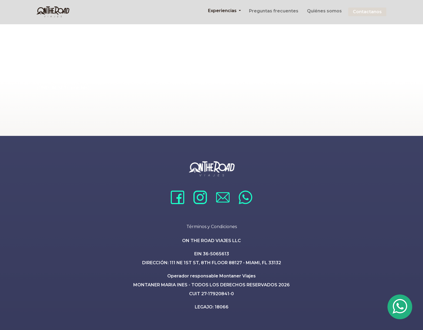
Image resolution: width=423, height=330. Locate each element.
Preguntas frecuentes (273, 10)
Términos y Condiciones (211, 226)
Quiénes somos (324, 10)
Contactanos (367, 11)
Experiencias (223, 10)
